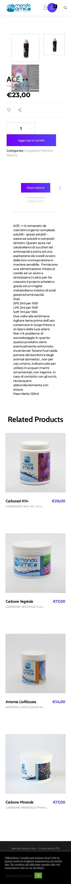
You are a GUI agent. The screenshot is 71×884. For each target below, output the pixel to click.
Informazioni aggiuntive (35, 199)
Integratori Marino (38, 150)
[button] (30, 128)
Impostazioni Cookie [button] (19, 875)
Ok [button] (38, 875)
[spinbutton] (21, 128)
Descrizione (35, 188)
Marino (12, 155)
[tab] (35, 188)
